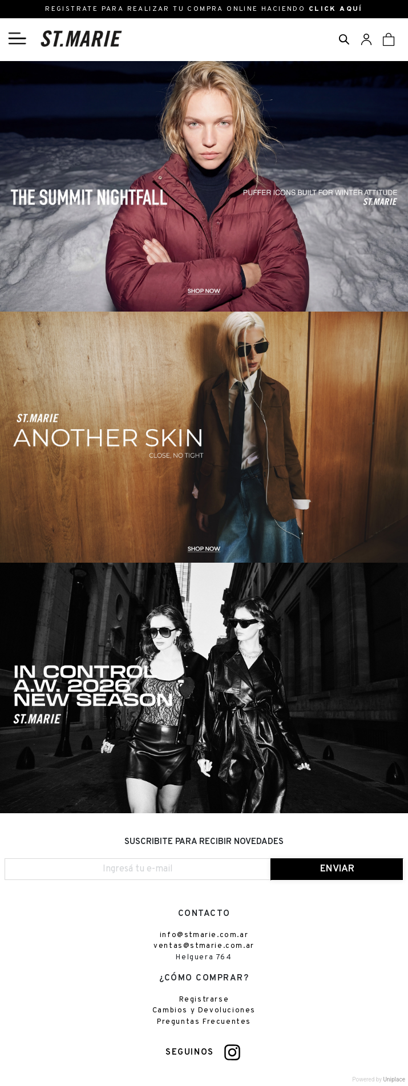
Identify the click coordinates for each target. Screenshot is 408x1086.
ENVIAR (337, 869)
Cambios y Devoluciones (204, 1010)
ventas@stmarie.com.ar (204, 946)
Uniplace (394, 1079)
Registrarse (204, 999)
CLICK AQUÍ (336, 9)
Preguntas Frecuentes (204, 1022)
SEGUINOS (189, 1052)
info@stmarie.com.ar (204, 935)
